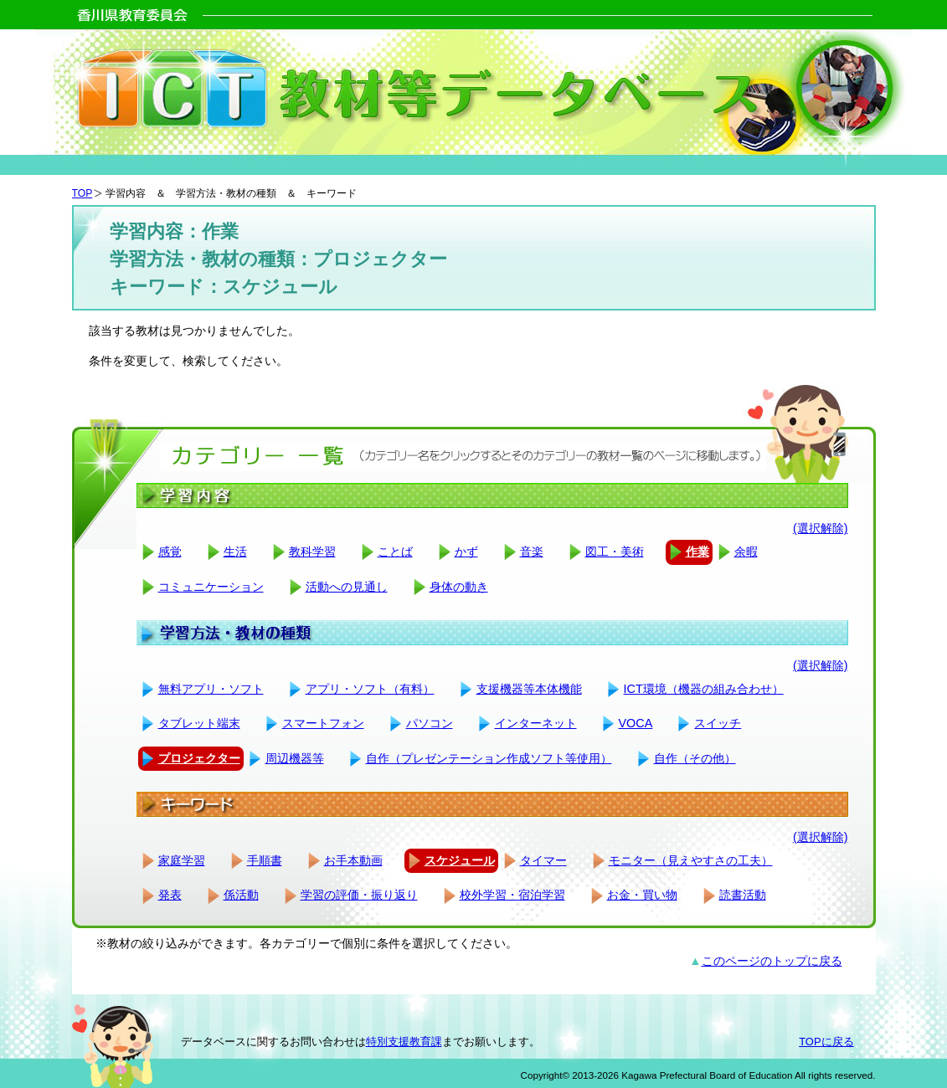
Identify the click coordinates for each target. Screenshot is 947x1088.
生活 (235, 551)
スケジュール (460, 860)
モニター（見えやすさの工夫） (691, 860)
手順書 (264, 860)
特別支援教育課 (404, 1041)
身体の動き (459, 586)
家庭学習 (181, 860)
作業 (697, 551)
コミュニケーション (211, 586)
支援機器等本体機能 (529, 688)
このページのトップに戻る (772, 960)
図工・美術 (614, 551)
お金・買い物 (642, 894)
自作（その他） (695, 758)
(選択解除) (820, 528)
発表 (170, 894)
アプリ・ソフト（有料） (370, 688)
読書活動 (742, 894)
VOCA (636, 723)
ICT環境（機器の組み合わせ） (704, 688)
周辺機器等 (294, 758)
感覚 (170, 551)
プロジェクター (199, 758)
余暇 (746, 551)
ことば (395, 551)
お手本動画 (353, 860)
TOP (82, 193)
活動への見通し (347, 586)
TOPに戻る (826, 1041)
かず (466, 551)
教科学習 (312, 551)
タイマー (543, 860)
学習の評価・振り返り (359, 894)
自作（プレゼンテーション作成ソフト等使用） (489, 758)
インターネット (536, 723)
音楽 (531, 551)
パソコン (429, 723)
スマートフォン (323, 723)
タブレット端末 (199, 723)
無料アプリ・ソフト (211, 688)
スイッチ (717, 723)
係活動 (241, 894)
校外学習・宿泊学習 (512, 894)
